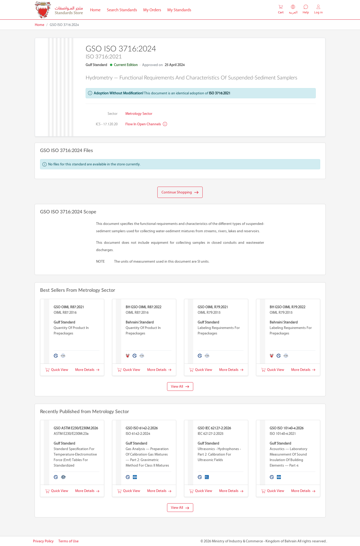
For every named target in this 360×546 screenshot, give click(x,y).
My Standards (179, 9)
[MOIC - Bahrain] (59, 10)
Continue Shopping (180, 192)
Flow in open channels (146, 124)
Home (97, 9)
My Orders (152, 9)
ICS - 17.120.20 (107, 124)
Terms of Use (68, 541)
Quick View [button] (56, 369)
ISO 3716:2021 (219, 93)
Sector (113, 113)
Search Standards (123, 9)
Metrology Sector (138, 113)
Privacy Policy (43, 541)
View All (180, 386)
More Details (87, 369)
